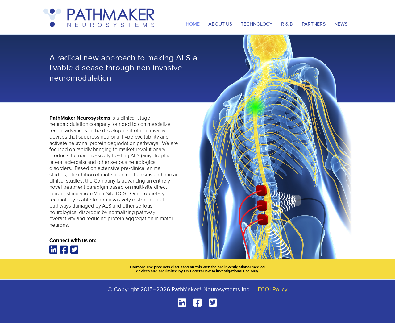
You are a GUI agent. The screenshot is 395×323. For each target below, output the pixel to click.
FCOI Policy (272, 289)
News (340, 23)
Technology (256, 23)
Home (193, 23)
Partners (314, 23)
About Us (220, 23)
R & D (287, 23)
